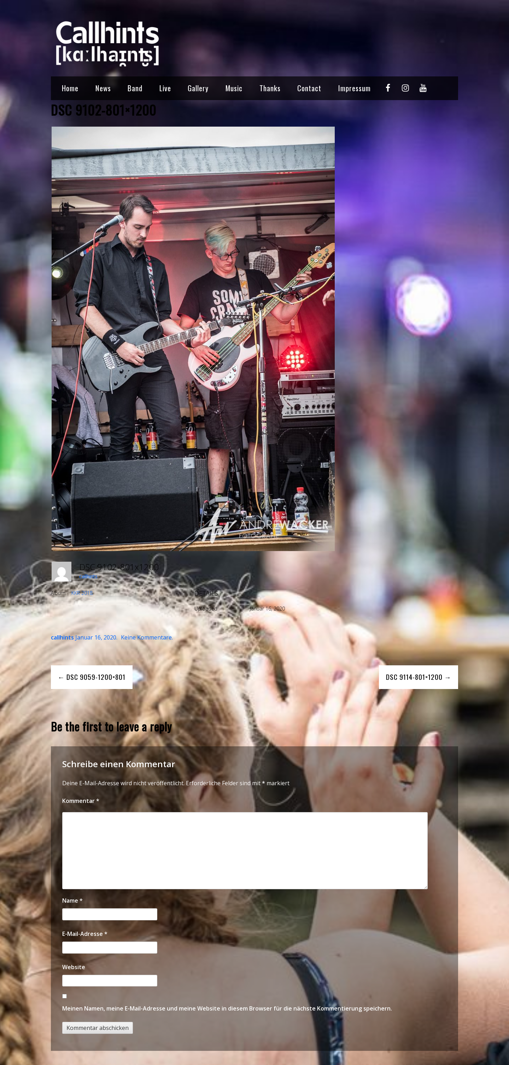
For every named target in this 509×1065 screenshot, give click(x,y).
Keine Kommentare (146, 637)
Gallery (198, 87)
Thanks (270, 87)
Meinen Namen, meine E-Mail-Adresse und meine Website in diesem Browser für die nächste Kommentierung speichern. (227, 1008)
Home (70, 87)
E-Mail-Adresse (84, 934)
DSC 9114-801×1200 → (418, 677)
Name (72, 900)
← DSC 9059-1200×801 (91, 677)
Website (73, 967)
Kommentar (80, 801)
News (103, 87)
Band (135, 87)
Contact (309, 87)
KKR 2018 (82, 593)
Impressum (354, 87)
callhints (88, 576)
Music (234, 87)
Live (165, 87)
